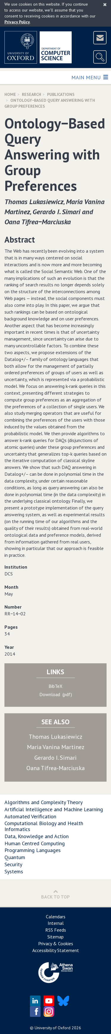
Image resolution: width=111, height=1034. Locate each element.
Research (31, 94)
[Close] (105, 4)
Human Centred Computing (34, 843)
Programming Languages (32, 850)
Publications (61, 94)
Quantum (14, 857)
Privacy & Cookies (55, 943)
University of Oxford (52, 1027)
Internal (56, 923)
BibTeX (55, 686)
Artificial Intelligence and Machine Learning (53, 809)
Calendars (55, 917)
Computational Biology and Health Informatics (43, 826)
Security (13, 864)
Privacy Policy (17, 22)
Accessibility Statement (55, 950)
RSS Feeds (55, 930)
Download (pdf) (55, 694)
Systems (13, 871)
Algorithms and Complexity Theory (43, 802)
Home (10, 94)
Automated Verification (30, 816)
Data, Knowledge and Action (36, 836)
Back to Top (55, 894)
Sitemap (55, 937)
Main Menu (89, 77)
